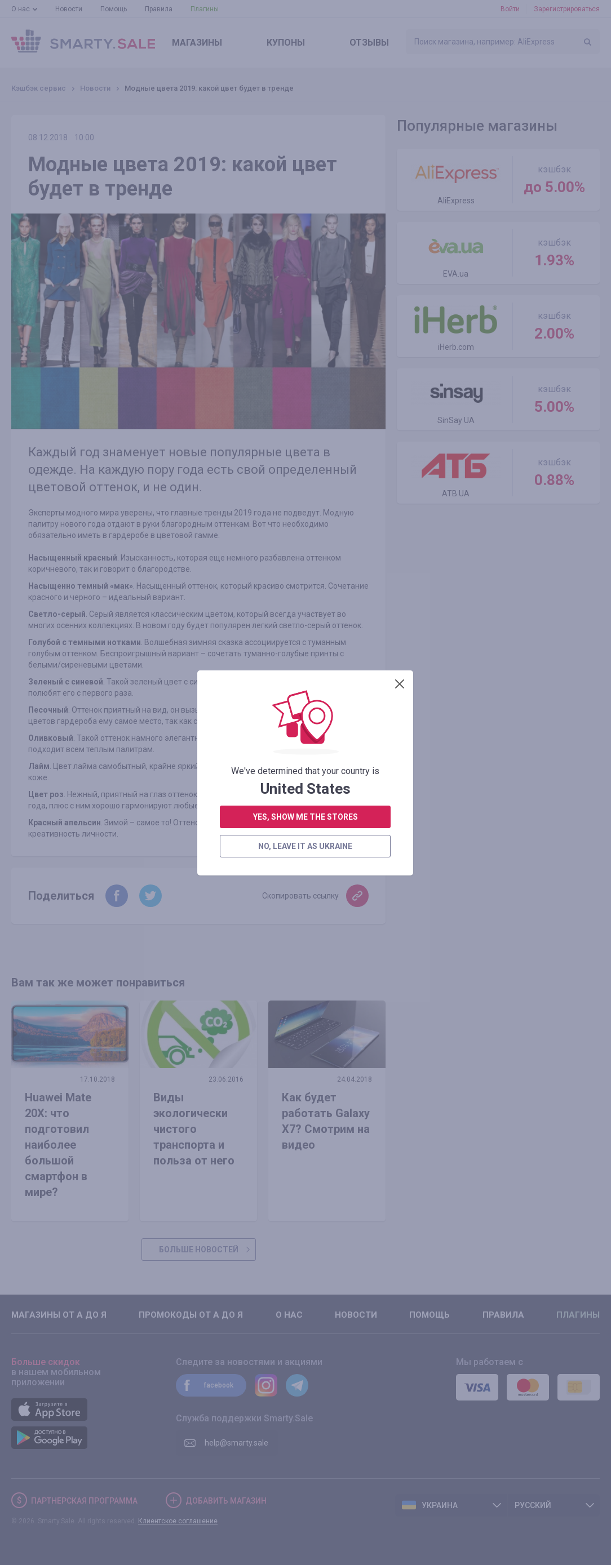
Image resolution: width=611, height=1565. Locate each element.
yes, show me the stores (305, 312)
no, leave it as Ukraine (305, 341)
